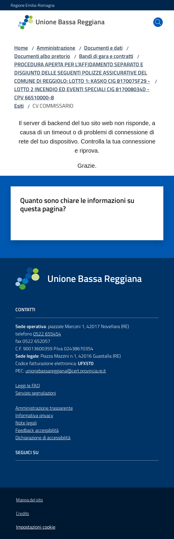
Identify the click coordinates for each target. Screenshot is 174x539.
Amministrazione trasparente (44, 407)
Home (21, 48)
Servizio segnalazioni (35, 392)
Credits (22, 513)
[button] (158, 22)
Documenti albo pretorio (42, 56)
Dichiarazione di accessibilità (42, 437)
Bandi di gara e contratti (106, 56)
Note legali (26, 422)
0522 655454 (47, 333)
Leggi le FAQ (27, 385)
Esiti (19, 106)
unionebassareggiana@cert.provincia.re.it (65, 370)
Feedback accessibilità (37, 430)
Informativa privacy (34, 415)
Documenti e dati (103, 48)
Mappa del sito (29, 499)
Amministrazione (56, 48)
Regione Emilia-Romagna (32, 5)
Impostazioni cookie (35, 526)
